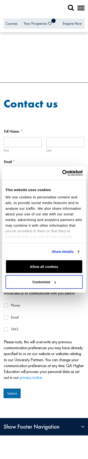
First (6, 150)
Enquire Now (72, 23)
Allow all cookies (44, 266)
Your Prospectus (40, 22)
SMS (14, 329)
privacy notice (31, 377)
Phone (15, 305)
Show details (63, 252)
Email (9, 162)
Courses (12, 23)
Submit (12, 393)
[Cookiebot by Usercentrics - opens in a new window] (63, 173)
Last (48, 150)
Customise (44, 282)
